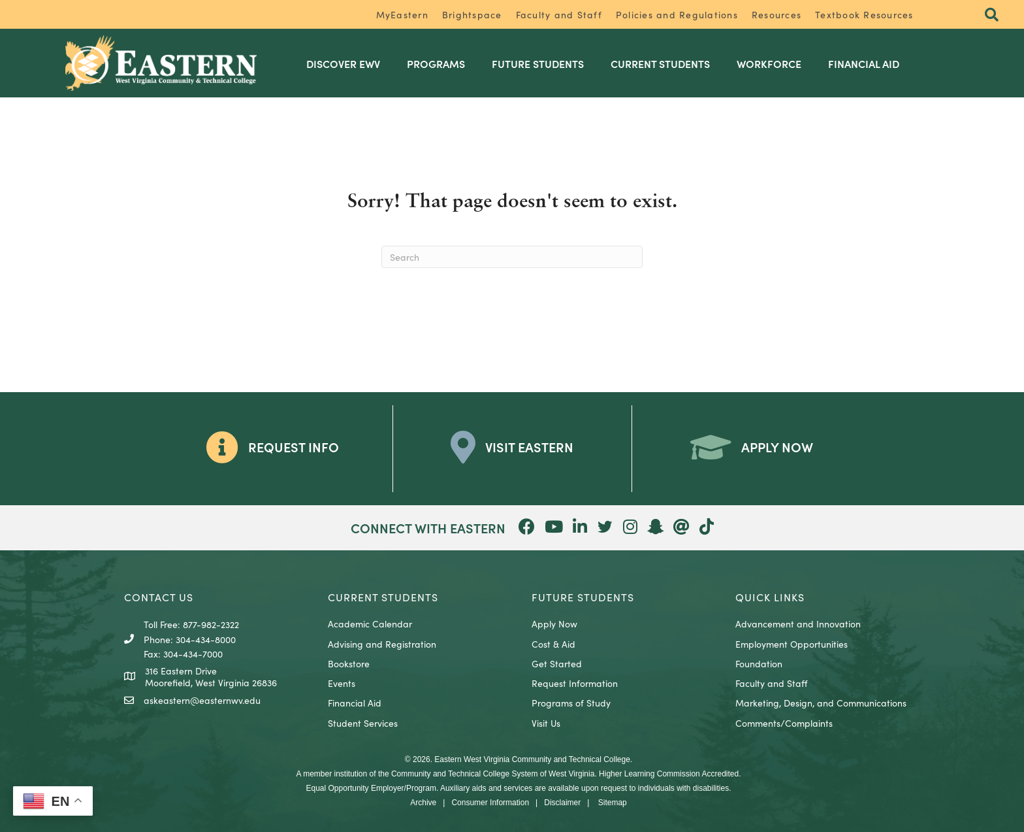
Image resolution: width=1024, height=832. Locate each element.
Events (341, 683)
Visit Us (546, 722)
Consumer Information (490, 802)
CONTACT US (158, 596)
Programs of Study (571, 702)
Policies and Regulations (677, 14)
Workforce (772, 63)
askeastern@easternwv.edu (202, 700)
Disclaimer (562, 802)
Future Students (541, 63)
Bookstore (349, 662)
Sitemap (612, 802)
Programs (439, 63)
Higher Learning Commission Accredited (669, 773)
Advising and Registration (382, 643)
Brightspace (472, 14)
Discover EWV (346, 63)
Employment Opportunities (791, 643)
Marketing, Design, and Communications (820, 702)
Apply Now (554, 623)
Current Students (663, 63)
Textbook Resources (864, 14)
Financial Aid (867, 63)
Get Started (557, 662)
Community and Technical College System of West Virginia (492, 773)
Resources (776, 14)
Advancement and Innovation (798, 623)
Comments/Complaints (784, 722)
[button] (991, 15)
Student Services (363, 722)
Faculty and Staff (559, 14)
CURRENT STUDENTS (383, 596)
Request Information (575, 683)
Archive (423, 802)
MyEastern (402, 14)
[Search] (512, 257)
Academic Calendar (370, 623)
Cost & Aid (553, 643)
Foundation (758, 662)
